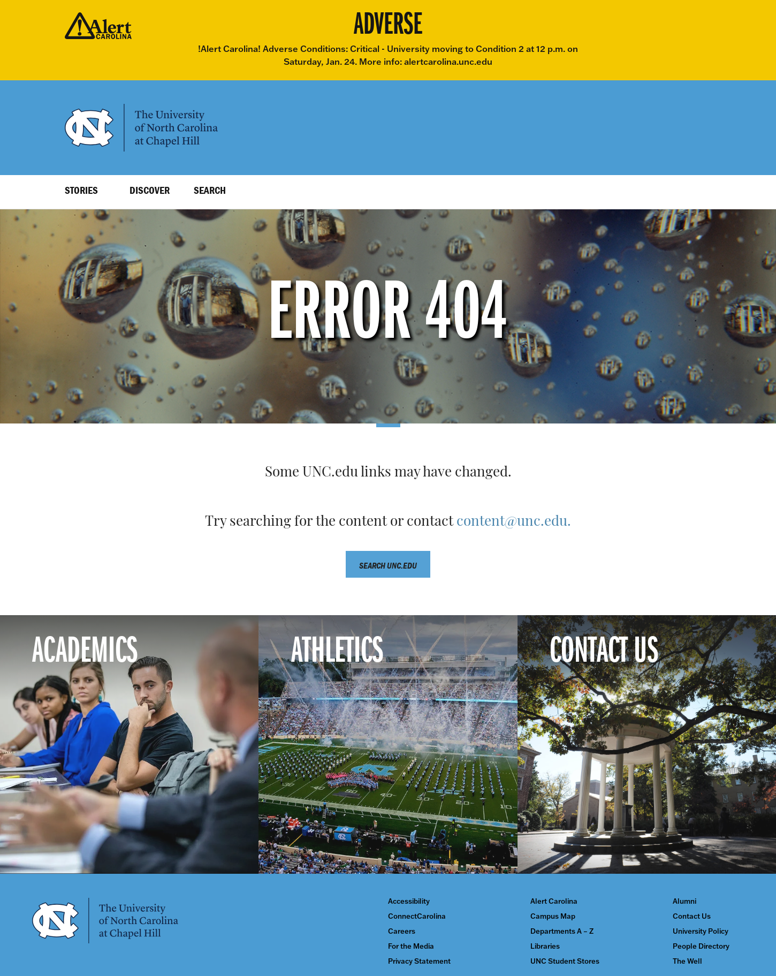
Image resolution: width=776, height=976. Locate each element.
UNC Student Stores (564, 961)
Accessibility (409, 901)
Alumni (684, 901)
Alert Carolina (553, 901)
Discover (150, 190)
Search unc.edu (388, 565)
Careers (401, 931)
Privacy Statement (419, 961)
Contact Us (692, 916)
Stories (81, 190)
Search (210, 190)
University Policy (700, 931)
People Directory (701, 946)
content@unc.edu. (514, 522)
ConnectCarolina (417, 916)
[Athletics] (387, 744)
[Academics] (129, 744)
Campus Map (552, 916)
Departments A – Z (562, 931)
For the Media (411, 946)
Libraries (545, 946)
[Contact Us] (647, 744)
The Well (687, 961)
